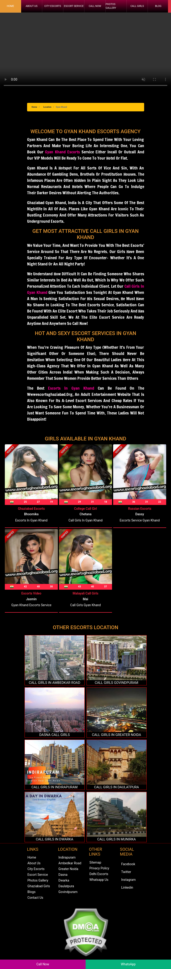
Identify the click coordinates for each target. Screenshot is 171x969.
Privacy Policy (99, 868)
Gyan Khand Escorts (62, 152)
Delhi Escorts (99, 874)
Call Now (95, 6)
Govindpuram (68, 892)
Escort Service (74, 6)
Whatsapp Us (99, 880)
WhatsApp (128, 964)
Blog (158, 6)
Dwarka (64, 880)
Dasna (63, 874)
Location (47, 107)
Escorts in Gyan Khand (71, 388)
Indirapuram (67, 857)
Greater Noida (68, 869)
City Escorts (52, 6)
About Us (31, 6)
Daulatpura (66, 886)
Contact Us (35, 897)
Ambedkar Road (70, 863)
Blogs (32, 892)
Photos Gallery (111, 6)
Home (10, 6)
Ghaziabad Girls (39, 886)
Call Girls (137, 6)
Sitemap (95, 862)
